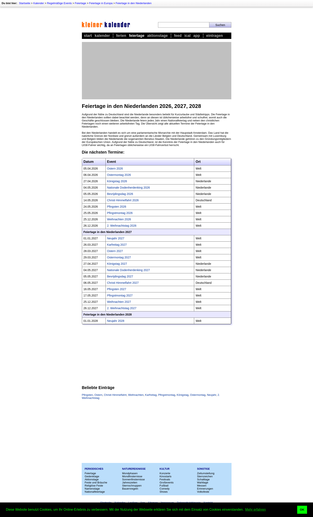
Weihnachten (136, 394)
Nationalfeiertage (95, 491)
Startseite (24, 3)
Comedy (165, 488)
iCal (187, 36)
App (196, 36)
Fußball (164, 485)
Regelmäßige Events (59, 3)
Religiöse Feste (94, 485)
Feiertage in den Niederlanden (133, 3)
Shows (164, 491)
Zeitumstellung (205, 473)
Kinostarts (166, 476)
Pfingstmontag (166, 394)
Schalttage (203, 479)
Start (88, 36)
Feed (178, 36)
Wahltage (202, 482)
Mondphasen (130, 473)
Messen (201, 485)
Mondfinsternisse (132, 476)
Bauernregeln (130, 488)
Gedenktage (92, 476)
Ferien (121, 36)
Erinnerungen (205, 488)
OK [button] (302, 509)
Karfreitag (151, 394)
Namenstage (92, 488)
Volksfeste (203, 491)
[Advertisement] (156, 70)
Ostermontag (197, 394)
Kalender (38, 3)
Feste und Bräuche (96, 482)
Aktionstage (157, 36)
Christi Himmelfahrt (115, 394)
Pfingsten (87, 394)
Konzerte (165, 473)
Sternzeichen (205, 476)
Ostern (98, 394)
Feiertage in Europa (100, 3)
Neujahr (211, 394)
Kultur (165, 468)
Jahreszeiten (129, 482)
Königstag (183, 394)
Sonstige (203, 468)
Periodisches (94, 468)
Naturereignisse (134, 468)
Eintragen (214, 36)
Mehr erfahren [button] (255, 509)
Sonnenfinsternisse (133, 479)
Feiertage (80, 3)
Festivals (165, 479)
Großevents (167, 482)
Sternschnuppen (132, 485)
